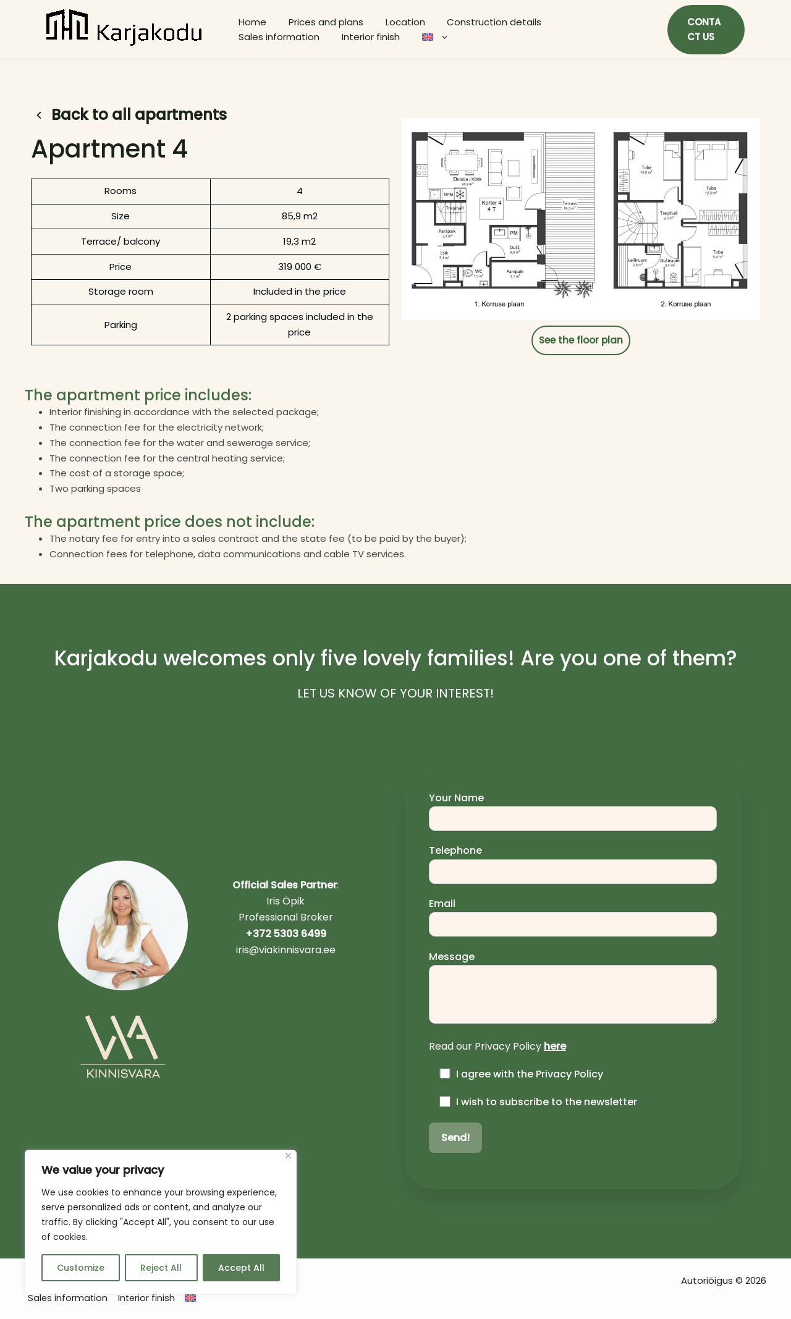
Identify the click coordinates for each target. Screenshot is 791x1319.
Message (573, 988)
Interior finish (266, 36)
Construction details (481, 21)
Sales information (588, 21)
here (555, 1046)
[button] (704, 29)
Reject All (161, 1268)
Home (250, 21)
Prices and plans (320, 21)
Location (396, 21)
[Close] (288, 1155)
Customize (80, 1268)
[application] (333, 37)
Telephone (573, 863)
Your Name (573, 811)
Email (573, 916)
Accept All (241, 1268)
